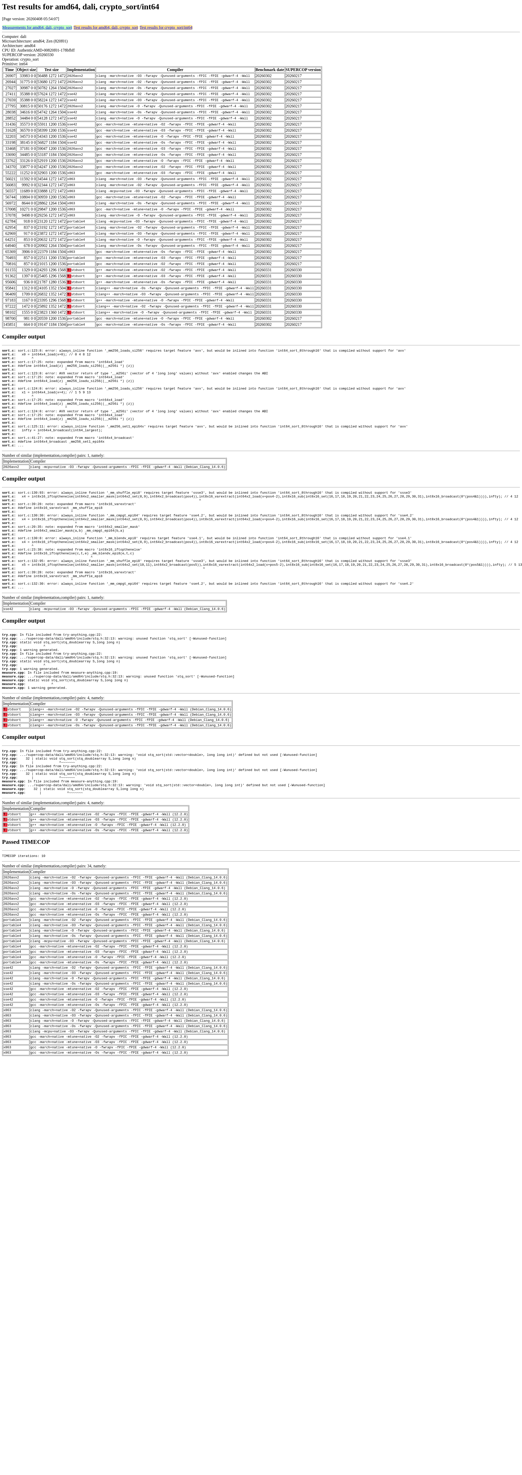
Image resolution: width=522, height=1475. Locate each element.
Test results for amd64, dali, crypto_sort (105, 27)
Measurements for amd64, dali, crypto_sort (37, 27)
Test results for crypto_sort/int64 (166, 27)
